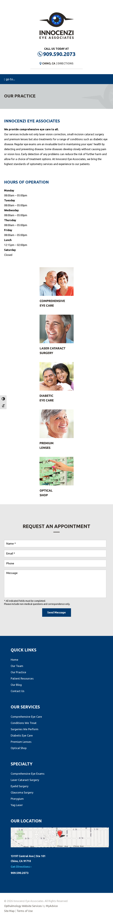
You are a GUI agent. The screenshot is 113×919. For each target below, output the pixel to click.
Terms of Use (25, 910)
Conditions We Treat (24, 722)
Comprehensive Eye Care (26, 716)
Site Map (9, 910)
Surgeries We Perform (24, 729)
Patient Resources (22, 678)
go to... (9, 79)
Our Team (17, 665)
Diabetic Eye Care (22, 735)
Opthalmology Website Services (23, 905)
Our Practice (18, 672)
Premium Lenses (21, 741)
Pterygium (17, 798)
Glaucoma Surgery (22, 792)
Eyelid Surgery (19, 786)
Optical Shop (19, 748)
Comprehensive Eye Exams (27, 773)
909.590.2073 (59, 54)
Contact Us (17, 691)
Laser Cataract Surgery (25, 779)
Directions (65, 63)
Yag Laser (17, 805)
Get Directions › (21, 866)
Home (14, 659)
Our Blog (16, 684)
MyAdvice (52, 905)
